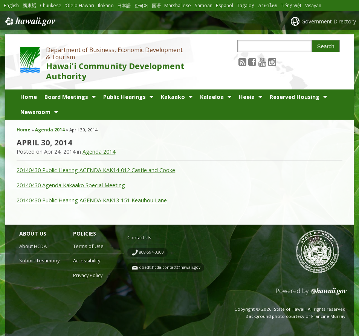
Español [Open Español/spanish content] (224, 5)
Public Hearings (124, 96)
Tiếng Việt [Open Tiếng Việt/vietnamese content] (291, 5)
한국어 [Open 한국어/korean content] (141, 5)
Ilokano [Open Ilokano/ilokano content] (106, 5)
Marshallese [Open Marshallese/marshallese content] (177, 5)
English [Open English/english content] (11, 5)
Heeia (247, 96)
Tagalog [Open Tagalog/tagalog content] (245, 5)
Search (326, 46)
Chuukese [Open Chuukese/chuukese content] (50, 5)
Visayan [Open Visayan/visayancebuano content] (313, 5)
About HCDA (33, 246)
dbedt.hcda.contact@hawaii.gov (169, 267)
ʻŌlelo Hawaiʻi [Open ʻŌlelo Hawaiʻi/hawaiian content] (79, 5)
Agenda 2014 (50, 130)
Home (28, 96)
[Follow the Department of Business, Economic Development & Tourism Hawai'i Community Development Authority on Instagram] (272, 61)
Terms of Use (88, 246)
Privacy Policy (87, 275)
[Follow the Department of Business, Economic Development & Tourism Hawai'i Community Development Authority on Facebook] (252, 61)
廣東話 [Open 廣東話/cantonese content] (29, 5)
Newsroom (35, 112)
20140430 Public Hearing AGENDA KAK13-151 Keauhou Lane (92, 200)
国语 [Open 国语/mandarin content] (156, 5)
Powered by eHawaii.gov (311, 294)
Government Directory (328, 21)
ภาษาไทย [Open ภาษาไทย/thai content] (267, 5)
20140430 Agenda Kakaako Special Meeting (71, 185)
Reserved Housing (294, 96)
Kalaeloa (212, 96)
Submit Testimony (39, 260)
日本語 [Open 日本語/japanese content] (124, 5)
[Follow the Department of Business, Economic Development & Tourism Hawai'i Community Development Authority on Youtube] (262, 61)
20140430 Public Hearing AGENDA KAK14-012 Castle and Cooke (96, 170)
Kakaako (173, 96)
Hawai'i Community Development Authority (115, 71)
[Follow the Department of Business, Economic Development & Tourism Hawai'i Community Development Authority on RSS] (242, 61)
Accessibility (86, 260)
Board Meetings (66, 96)
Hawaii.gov (29, 21)
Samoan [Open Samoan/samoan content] (203, 5)
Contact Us (139, 237)
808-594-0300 (151, 252)
